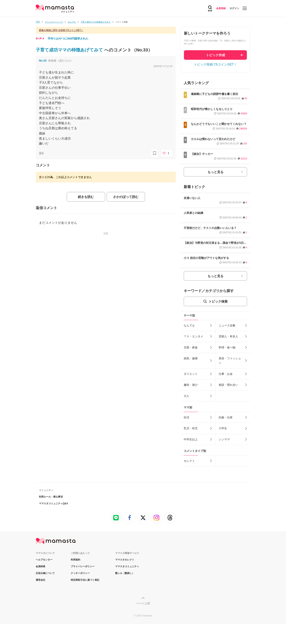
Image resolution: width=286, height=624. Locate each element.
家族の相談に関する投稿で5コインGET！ (61, 30)
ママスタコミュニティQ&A (53, 503)
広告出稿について (45, 573)
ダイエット (191, 373)
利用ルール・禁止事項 (51, 497)
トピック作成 (215, 55)
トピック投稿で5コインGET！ (215, 64)
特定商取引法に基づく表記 (85, 580)
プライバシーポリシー (83, 566)
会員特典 (40, 566)
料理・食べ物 (227, 347)
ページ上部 (143, 603)
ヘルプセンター (44, 559)
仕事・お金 (226, 373)
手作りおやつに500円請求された (68, 38)
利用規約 (75, 559)
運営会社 (40, 580)
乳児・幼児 (191, 428)
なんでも (189, 325)
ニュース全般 (227, 325)
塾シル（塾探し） (124, 573)
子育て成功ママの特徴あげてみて (70, 49)
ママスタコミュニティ (127, 566)
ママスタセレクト (124, 559)
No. (42, 60)
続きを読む (86, 197)
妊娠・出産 (226, 417)
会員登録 (221, 8)
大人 (186, 395)
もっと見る (215, 172)
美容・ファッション (230, 360)
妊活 (186, 417)
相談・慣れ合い (228, 384)
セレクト (189, 460)
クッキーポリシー (80, 573)
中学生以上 (191, 439)
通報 (41, 153)
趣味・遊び (191, 384)
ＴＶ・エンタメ (193, 336)
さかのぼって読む (125, 197)
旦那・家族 (191, 347)
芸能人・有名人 (228, 336)
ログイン (234, 8)
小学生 (223, 428)
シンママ (224, 439)
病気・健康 (191, 358)
